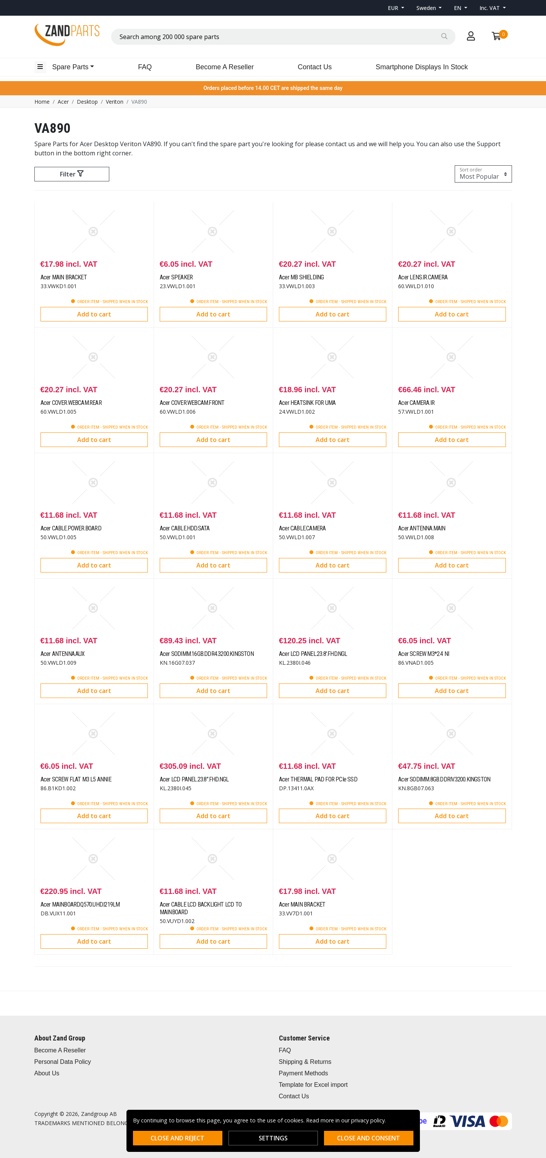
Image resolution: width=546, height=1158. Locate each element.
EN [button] (458, 7)
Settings (273, 1138)
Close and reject (177, 1138)
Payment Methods (303, 1073)
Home (42, 101)
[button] (396, 8)
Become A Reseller (225, 67)
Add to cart (94, 314)
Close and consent (368, 1138)
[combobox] (283, 36)
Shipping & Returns (305, 1062)
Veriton (114, 101)
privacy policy (368, 1120)
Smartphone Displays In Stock (422, 67)
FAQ (145, 67)
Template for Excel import (313, 1084)
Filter (71, 174)
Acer (63, 101)
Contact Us (315, 67)
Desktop (87, 101)
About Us (47, 1073)
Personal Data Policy (62, 1062)
